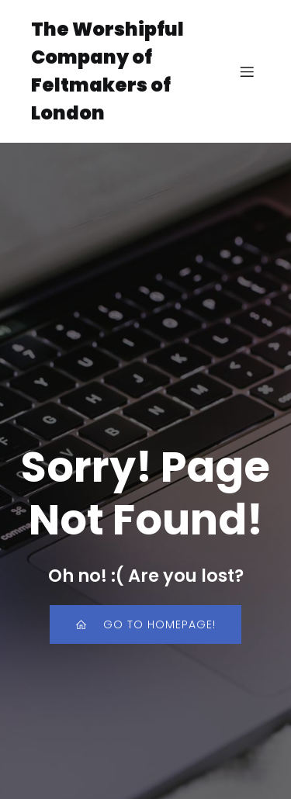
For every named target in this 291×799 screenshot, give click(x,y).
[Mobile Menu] (247, 71)
